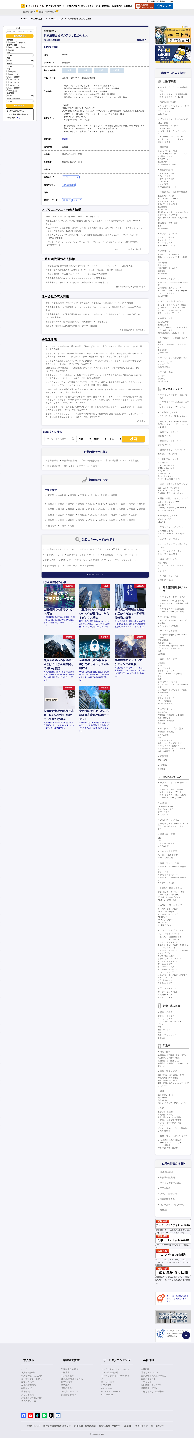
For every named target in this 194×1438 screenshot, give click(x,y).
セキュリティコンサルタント (169, 539)
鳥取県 (93, 515)
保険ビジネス (166, 251)
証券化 (116, 549)
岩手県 (71, 504)
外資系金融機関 (69, 460)
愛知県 (93, 495)
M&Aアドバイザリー (166, 519)
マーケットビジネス (169, 278)
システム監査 (163, 735)
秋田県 (91, 504)
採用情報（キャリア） (151, 1385)
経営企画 (161, 663)
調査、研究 (162, 563)
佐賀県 (91, 520)
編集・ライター (164, 1030)
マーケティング (164, 668)
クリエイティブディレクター (169, 1022)
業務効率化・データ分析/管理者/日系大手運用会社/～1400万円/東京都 (76, 321)
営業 (159, 1027)
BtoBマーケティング (166, 671)
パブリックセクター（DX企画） (171, 789)
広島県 (124, 515)
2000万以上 (12, 90)
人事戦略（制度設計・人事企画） (171, 715)
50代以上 (11, 50)
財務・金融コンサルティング (173, 498)
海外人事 (161, 723)
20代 (9, 47)
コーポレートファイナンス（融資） (172, 305)
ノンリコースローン (74, 565)
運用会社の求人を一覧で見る (131, 330)
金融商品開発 (163, 296)
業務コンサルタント (166, 445)
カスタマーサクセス (166, 883)
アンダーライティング (127, 555)
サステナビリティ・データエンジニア (173, 824)
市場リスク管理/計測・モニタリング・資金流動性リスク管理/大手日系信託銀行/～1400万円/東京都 (89, 303)
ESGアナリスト (164, 111)
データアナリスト (165, 997)
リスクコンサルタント (167, 531)
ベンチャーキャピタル (167, 164)
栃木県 (132, 504)
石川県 (91, 509)
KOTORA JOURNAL (110, 1391)
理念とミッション (149, 1372)
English (170, 1)
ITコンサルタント (165, 463)
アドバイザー (51, 560)
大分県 (122, 520)
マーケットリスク (165, 243)
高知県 (81, 520)
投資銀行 (94, 560)
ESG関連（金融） (168, 102)
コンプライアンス (165, 740)
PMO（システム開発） (167, 858)
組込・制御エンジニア (167, 980)
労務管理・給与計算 (166, 721)
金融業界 (65, 1372)
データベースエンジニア (168, 961)
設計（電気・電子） (166, 1095)
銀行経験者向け (68, 1394)
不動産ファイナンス (166, 196)
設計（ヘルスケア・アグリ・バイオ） (173, 1103)
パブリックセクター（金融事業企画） (173, 94)
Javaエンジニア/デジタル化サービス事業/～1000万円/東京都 (72, 216)
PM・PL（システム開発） (168, 855)
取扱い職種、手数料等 (109, 1426)
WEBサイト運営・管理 (167, 900)
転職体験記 (26, 1388)
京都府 (51, 515)
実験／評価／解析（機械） (168, 1078)
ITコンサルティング (169, 459)
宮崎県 (132, 520)
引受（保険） (163, 263)
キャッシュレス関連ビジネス (173, 358)
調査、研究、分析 (168, 559)
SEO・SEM (162, 922)
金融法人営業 (163, 322)
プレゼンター (163, 181)
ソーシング (94, 555)
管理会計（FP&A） (165, 643)
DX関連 (163, 803)
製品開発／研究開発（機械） (169, 1058)
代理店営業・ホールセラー (168, 268)
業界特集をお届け (69, 1369)
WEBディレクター (165, 920)
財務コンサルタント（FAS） (169, 502)
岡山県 (114, 515)
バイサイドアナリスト (167, 179)
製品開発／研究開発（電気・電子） (172, 1055)
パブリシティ (147, 1382)
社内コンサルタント (166, 843)
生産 (162, 1108)
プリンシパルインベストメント (170, 151)
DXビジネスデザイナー (167, 809)
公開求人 (11, 42)
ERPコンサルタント (166, 465)
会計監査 (161, 654)
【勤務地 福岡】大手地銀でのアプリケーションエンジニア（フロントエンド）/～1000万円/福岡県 (89, 266)
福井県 (101, 509)
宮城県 (81, 504)
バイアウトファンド (100, 549)
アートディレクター (166, 1019)
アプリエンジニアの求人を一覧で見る (127, 249)
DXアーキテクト (164, 812)
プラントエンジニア (166, 1125)
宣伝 (159, 1032)
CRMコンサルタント (166, 468)
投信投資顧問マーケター (168, 187)
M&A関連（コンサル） (170, 515)
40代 (22, 47)
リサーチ (77, 200)
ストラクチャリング (54, 555)
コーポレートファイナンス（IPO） (172, 136)
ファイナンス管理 (168, 631)
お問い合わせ (33, 1426)
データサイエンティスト (168, 992)
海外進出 (164, 765)
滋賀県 (61, 515)
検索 (133, 439)
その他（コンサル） (169, 576)
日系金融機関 (69, 185)
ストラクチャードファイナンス (170, 139)
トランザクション (53, 565)
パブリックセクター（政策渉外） (171, 609)
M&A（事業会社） (165, 701)
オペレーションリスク (167, 246)
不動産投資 (108, 555)
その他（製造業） (165, 1131)
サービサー (162, 376)
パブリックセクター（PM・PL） (171, 792)
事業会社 (97, 466)
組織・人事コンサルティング (173, 484)
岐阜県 (112, 509)
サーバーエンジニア (166, 972)
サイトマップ (141, 1426)
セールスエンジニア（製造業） (170, 1140)
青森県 (61, 504)
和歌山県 (82, 515)
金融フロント (166, 318)
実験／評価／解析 (168, 1071)
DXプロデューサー (165, 806)
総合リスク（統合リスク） (168, 237)
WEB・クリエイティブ (171, 905)
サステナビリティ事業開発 (168, 626)
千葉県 (83, 495)
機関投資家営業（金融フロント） (171, 333)
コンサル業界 (67, 1375)
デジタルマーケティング (168, 914)
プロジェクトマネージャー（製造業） (173, 1128)
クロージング (93, 565)
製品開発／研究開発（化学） (169, 1061)
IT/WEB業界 (67, 1382)
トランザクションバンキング (169, 310)
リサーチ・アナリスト (167, 293)
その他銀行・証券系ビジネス (173, 338)
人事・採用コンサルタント (168, 491)
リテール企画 (163, 353)
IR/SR (160, 665)
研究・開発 (165, 1051)
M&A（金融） (163, 123)
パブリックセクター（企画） (173, 597)
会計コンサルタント (166, 505)
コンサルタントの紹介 (31, 1379)
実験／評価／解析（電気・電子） (171, 1075)
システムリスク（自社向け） (169, 746)
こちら (17, 118)
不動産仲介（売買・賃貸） (168, 223)
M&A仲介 (161, 522)
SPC (104, 560)
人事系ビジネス (167, 708)
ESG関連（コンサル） (170, 412)
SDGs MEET (107, 1394)
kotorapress (106, 1388)
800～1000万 (13, 74)
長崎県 (101, 520)
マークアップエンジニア (168, 909)
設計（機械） (163, 1098)
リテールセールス (165, 330)
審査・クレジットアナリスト (169, 313)
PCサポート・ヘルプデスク (169, 897)
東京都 (65, 139)
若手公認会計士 (68, 1388)
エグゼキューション (76, 555)
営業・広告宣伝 (167, 1012)
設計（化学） (163, 1100)
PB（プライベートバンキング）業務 (172, 327)
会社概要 (145, 1369)
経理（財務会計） (165, 640)
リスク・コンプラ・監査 (171, 728)
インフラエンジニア (166, 967)
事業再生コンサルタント (168, 454)
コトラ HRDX (107, 1382)
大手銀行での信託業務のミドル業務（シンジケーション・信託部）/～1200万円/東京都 (84, 270)
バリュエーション (131, 549)
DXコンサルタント (165, 476)
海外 (72, 525)
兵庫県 (142, 509)
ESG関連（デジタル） (170, 820)
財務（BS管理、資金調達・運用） (172, 646)
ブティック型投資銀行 (91, 460)
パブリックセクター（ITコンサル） (172, 407)
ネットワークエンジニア (168, 969)
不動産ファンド (164, 162)
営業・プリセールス (169, 863)
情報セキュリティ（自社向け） (170, 743)
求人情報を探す (37, 19)
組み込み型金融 (164, 367)
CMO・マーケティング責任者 (170, 674)
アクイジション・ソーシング (169, 199)
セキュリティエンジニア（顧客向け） (173, 975)
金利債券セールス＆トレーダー (170, 288)
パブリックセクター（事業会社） (171, 601)
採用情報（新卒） (149, 1388)
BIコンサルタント (165, 471)
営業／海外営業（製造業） (168, 1148)
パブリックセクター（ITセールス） (172, 798)
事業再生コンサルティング (172, 450)
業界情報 (25, 1391)
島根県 (103, 515)
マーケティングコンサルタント (170, 551)
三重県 (132, 509)
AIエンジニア (163, 815)
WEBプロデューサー (166, 912)
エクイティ (115, 560)
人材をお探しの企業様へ (155, 1)
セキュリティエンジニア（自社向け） (173, 748)
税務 (159, 651)
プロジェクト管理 (168, 851)
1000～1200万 (13, 77)
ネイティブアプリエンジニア (169, 959)
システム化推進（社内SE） (169, 895)
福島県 (112, 504)
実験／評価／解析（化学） (168, 1080)
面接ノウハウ (27, 1382)
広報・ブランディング (167, 1035)
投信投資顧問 (166, 169)
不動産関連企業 (52, 466)
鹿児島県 (52, 525)
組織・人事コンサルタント (168, 488)
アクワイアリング (165, 362)
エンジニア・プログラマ (171, 930)
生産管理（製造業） (166, 1112)
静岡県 (122, 509)
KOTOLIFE (106, 1385)
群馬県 (142, 504)
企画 (159, 676)
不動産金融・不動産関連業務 (173, 192)
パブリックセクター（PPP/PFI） (171, 97)
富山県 (81, 509)
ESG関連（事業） (168, 616)
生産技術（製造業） (166, 1115)
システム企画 (163, 846)
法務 (159, 738)
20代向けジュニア (69, 1391)
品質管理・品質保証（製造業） (170, 1120)
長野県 (71, 509)
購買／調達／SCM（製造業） (170, 1117)
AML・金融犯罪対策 (166, 751)
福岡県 (114, 495)
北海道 (51, 504)
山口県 (134, 515)
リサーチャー (163, 571)
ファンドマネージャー (167, 173)
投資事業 (164, 147)
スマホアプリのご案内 (31, 1398)
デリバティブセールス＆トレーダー (172, 291)
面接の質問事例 (28, 1385)
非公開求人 (21, 42)
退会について (157, 1426)
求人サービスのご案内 (31, 1375)
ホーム (24, 1369)
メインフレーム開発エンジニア (170, 937)
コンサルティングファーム (76, 466)
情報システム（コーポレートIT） (171, 892)
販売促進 (161, 1038)
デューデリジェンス (77, 560)
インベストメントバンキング (173, 119)
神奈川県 (62, 495)
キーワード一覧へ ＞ (95, 575)
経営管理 (164, 756)
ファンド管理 (163, 184)
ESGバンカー (163, 114)
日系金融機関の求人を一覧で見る (129, 287)
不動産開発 (162, 209)
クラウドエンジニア (166, 956)
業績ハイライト (148, 1379)
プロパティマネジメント (168, 204)
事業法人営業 (163, 325)
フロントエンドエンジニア (168, 940)
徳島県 (51, 520)
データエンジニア (165, 964)
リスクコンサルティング (171, 527)
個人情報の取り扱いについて (57, 1426)
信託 (159, 342)
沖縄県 (63, 525)
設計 (162, 1091)
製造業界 (65, 1385)
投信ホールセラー (165, 176)
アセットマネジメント (167, 201)
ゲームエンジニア (165, 978)
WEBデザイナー (164, 917)
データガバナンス (165, 995)
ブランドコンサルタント (168, 554)
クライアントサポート (167, 695)
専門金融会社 (111, 460)
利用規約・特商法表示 (84, 1426)
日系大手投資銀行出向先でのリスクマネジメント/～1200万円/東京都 (76, 278)
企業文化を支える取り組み (153, 1375)
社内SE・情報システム (171, 888)
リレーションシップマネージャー (171, 308)
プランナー (162, 1024)
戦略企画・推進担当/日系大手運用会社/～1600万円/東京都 (71, 326)
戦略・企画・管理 (168, 659)
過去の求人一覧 (28, 1401)
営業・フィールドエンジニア (173, 1136)
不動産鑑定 (162, 207)
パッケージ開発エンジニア (168, 934)
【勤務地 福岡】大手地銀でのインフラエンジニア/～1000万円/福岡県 (76, 274)
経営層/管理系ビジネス (72, 1379)
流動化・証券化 (164, 142)
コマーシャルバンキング (171, 301)
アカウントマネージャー (168, 875)
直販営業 (161, 271)
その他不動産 (163, 228)
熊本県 (112, 520)
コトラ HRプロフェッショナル (115, 1369)
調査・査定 (162, 265)
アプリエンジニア (55, 19)
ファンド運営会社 (130, 460)
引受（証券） (163, 350)
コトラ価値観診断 (109, 1372)
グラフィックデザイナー (168, 1016)
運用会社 (67, 200)
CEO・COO (162, 760)
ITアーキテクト (164, 473)
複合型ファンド (164, 159)
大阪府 (103, 495)
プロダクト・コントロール (168, 648)
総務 (159, 679)
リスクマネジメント (169, 233)
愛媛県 (71, 520)
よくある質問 (27, 1394)
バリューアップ (80, 549)
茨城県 (122, 504)
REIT (62, 560)
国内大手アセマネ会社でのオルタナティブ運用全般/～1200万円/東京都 (77, 282)
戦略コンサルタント (166, 436)
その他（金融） (167, 372)
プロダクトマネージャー (168, 698)
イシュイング (163, 364)
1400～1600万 (13, 82)
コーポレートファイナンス (57, 549)
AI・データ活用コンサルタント (170, 479)
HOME (24, 19)
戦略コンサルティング (170, 432)
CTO (159, 838)
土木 (159, 226)
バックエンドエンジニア (168, 942)
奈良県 (71, 515)
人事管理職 (162, 712)
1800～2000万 (13, 88)
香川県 (61, 520)
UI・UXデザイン (164, 925)
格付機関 (161, 379)
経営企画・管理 (167, 834)
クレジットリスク (165, 240)
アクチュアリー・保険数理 (168, 254)
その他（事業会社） (166, 703)
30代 (16, 47)
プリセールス (163, 872)
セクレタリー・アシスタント (169, 682)
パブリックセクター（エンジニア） (172, 795)
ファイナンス (129, 560)
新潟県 (61, 509)
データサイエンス (168, 988)
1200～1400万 (13, 79)
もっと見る (138, 421)
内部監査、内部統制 (166, 732)
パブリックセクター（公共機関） (171, 611)
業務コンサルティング (170, 441)
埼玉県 (73, 495)
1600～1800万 (13, 85)
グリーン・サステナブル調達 (169, 1123)
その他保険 (162, 273)
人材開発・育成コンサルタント (170, 493)
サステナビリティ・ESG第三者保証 (172, 421)
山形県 (101, 504)
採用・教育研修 (164, 718)
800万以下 (12, 71)
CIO (159, 841)
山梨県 (51, 509)
